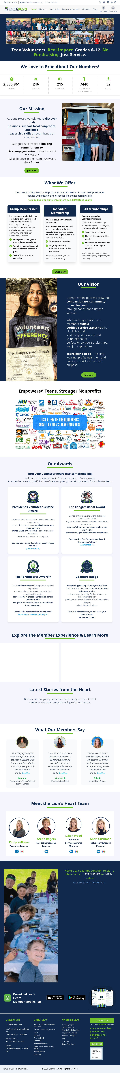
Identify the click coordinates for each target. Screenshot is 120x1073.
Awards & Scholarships (70, 1030)
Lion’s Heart (54, 1069)
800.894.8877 (11, 1038)
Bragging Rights (68, 1024)
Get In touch (13, 1019)
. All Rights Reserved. (68, 1069)
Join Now (32, 170)
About (41, 9)
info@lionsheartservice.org (30, 2)
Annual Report (39, 1051)
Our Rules (37, 1035)
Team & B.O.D (39, 1038)
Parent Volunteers (41, 1043)
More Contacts (51, 2)
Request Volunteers (70, 9)
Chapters (86, 9)
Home (33, 9)
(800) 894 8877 (10, 2)
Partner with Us (68, 1027)
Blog (95, 9)
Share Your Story (68, 1044)
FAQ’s (36, 1032)
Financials (37, 1041)
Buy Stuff (65, 1041)
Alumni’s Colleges (68, 1036)
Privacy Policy (22, 1069)
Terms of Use (8, 1069)
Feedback (37, 1054)
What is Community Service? (44, 1029)
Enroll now (60, 271)
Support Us (54, 9)
